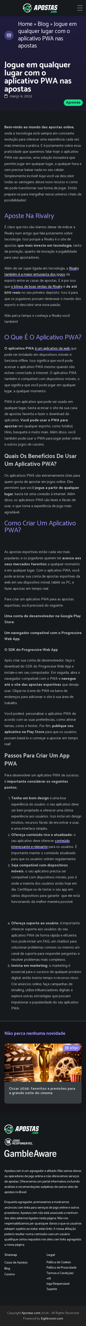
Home (25, 24)
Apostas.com (31, 1313)
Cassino (9, 1274)
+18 (49, 1278)
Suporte (52, 1289)
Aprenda (73, 102)
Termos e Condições (60, 1273)
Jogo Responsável (58, 1284)
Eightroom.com (52, 1318)
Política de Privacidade (61, 1267)
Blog (43, 24)
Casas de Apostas (16, 1262)
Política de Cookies (59, 1262)
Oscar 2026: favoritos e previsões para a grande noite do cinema (42, 1091)
